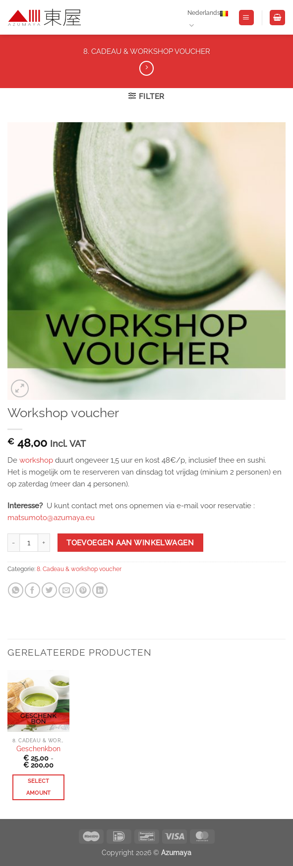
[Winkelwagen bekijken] (277, 17)
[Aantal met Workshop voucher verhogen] (44, 542)
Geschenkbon (38, 749)
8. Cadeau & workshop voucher (146, 51)
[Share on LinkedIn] (100, 590)
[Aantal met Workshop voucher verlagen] (13, 542)
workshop (36, 460)
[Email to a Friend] (66, 590)
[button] (246, 17)
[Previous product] (146, 68)
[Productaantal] (28, 542)
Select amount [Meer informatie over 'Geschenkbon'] (38, 787)
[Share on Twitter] (49, 590)
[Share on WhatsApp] (15, 590)
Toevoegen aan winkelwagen (130, 542)
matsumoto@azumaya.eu (51, 517)
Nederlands (207, 17)
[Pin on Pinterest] (83, 590)
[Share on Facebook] (32, 590)
